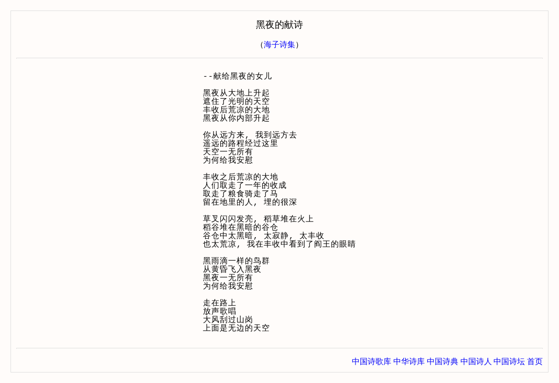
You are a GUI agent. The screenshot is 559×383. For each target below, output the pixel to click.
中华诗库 (409, 361)
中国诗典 (442, 361)
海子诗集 (279, 44)
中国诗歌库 (371, 361)
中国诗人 (476, 361)
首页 (535, 361)
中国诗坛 (509, 361)
